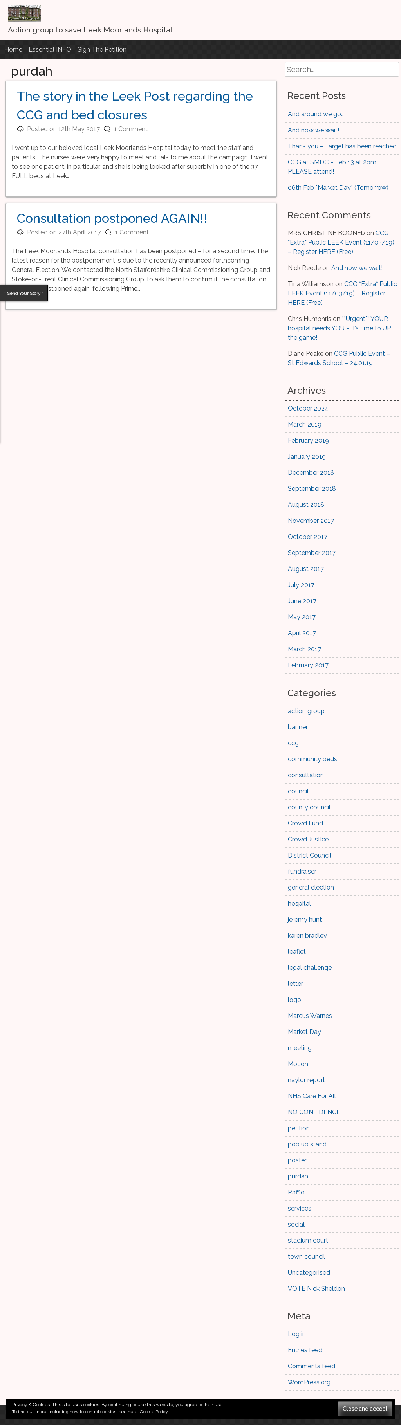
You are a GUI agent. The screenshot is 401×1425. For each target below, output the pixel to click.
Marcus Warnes (310, 1016)
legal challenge (310, 967)
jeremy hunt (305, 919)
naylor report (306, 1080)
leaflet (297, 951)
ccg (293, 743)
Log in (297, 1334)
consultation (306, 775)
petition (299, 1128)
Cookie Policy (154, 1411)
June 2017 (302, 601)
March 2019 (305, 424)
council (298, 791)
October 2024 (308, 408)
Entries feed (305, 1350)
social (296, 1224)
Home (13, 49)
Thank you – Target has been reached (342, 146)
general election (311, 887)
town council (306, 1256)
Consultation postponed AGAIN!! (112, 218)
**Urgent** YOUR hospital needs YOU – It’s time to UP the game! (339, 328)
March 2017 (304, 649)
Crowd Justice (308, 839)
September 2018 (312, 488)
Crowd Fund (305, 823)
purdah (298, 1176)
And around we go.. (315, 114)
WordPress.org (309, 1382)
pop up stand (307, 1144)
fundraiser (302, 871)
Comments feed (311, 1366)
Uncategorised (309, 1272)
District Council (309, 855)
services (299, 1208)
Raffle (296, 1192)
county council (309, 807)
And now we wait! (313, 130)
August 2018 (306, 504)
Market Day (304, 1032)
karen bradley (307, 935)
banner (298, 727)
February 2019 (308, 440)
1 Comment (131, 129)
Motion (298, 1064)
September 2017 (312, 553)
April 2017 (302, 633)
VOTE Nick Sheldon (316, 1288)
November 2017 (311, 520)
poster (297, 1160)
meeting (300, 1048)
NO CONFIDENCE (314, 1112)
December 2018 (311, 472)
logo (294, 999)
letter (295, 983)
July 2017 (301, 585)
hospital (299, 903)
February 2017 (308, 665)
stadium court (308, 1240)
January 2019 (307, 456)
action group (306, 711)
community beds (312, 759)
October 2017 (307, 536)
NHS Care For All (312, 1096)
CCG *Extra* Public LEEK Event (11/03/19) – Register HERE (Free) (341, 242)
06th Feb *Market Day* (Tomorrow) (338, 187)
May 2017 (302, 617)
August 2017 (306, 569)
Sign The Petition (102, 49)
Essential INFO (50, 49)
